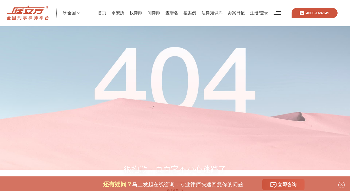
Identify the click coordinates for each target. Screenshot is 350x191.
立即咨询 (283, 185)
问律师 (160, 9)
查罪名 (178, 9)
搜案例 (196, 9)
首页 (108, 9)
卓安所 (124, 9)
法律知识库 (218, 9)
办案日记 (242, 9)
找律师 (142, 9)
